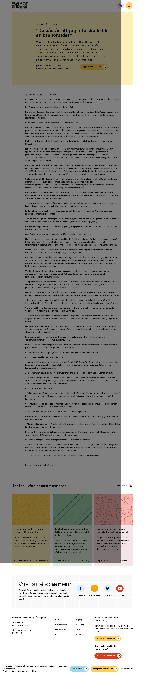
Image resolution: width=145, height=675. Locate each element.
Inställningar (101, 670)
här (9, 671)
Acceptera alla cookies (127, 670)
